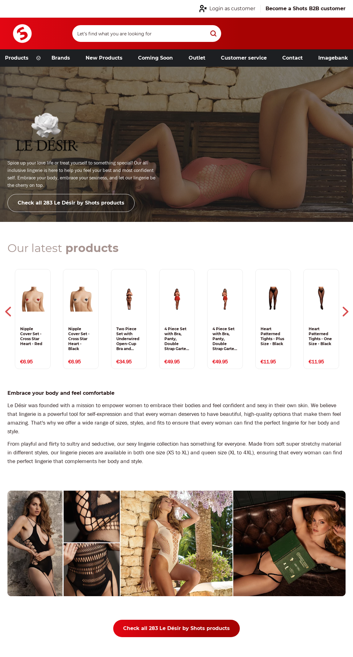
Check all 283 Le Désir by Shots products (71, 203)
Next (345, 311)
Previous (8, 311)
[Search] (146, 33)
